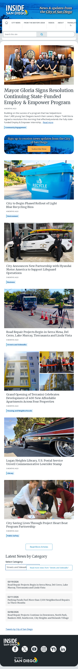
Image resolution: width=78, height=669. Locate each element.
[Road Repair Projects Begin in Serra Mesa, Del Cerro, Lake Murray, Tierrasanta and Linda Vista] (39, 308)
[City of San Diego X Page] (25, 649)
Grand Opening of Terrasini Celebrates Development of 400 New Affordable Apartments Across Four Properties (32, 398)
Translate (71, 24)
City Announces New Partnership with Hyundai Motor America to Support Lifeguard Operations (38, 269)
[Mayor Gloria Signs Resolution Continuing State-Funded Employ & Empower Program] (39, 64)
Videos (51, 23)
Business (11, 282)
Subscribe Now (39, 149)
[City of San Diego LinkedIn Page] (63, 649)
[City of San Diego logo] (26, 659)
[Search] (19, 34)
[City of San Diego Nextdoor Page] (53, 649)
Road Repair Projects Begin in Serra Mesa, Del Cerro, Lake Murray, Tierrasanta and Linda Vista (39, 333)
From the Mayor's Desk (34, 23)
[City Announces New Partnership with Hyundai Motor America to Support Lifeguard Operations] (39, 242)
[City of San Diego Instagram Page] (44, 649)
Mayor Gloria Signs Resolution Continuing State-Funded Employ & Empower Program (39, 97)
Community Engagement (15, 127)
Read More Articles (39, 546)
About (61, 23)
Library (10, 473)
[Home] (6, 24)
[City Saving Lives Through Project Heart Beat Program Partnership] (39, 499)
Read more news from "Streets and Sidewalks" (49, 567)
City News (16, 23)
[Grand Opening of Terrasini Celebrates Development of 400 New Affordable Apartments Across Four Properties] (39, 370)
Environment (12, 216)
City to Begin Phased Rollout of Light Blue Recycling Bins (31, 205)
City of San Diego (59, 12)
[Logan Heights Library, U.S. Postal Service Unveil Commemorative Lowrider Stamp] (39, 436)
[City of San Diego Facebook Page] (15, 649)
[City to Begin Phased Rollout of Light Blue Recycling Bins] (39, 179)
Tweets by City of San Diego (19, 629)
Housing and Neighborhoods (19, 411)
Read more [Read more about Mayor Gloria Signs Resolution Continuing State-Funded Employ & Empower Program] (48, 122)
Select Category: (14, 561)
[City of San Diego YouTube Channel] (34, 649)
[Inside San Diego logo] (17, 9)
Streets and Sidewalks (17, 344)
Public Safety (13, 536)
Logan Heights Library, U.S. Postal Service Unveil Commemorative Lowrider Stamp (34, 462)
